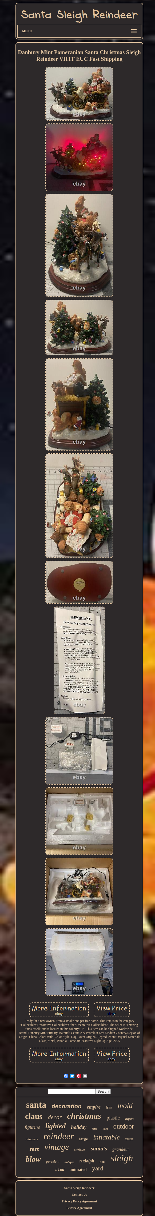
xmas (129, 1139)
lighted (55, 1126)
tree (109, 1107)
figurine (32, 1127)
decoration (66, 1106)
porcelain (52, 1161)
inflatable (106, 1137)
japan (129, 1119)
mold (125, 1105)
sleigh (122, 1158)
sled (59, 1170)
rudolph (87, 1160)
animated (78, 1169)
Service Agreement (79, 1208)
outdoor (123, 1126)
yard (98, 1168)
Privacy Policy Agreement (79, 1201)
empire (94, 1107)
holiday (78, 1127)
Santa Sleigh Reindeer (79, 1188)
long (94, 1128)
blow (33, 1159)
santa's (99, 1148)
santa (36, 1105)
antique (69, 1162)
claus (33, 1116)
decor (55, 1117)
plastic (113, 1118)
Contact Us (79, 1195)
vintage (57, 1147)
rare (34, 1149)
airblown (80, 1150)
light (105, 1128)
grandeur (120, 1149)
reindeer (58, 1136)
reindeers (31, 1139)
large (83, 1139)
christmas (84, 1116)
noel (102, 1161)
